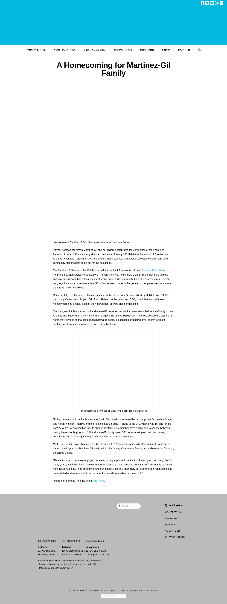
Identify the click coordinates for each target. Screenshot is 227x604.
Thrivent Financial (152, 270)
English (109, 596)
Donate (170, 524)
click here (98, 480)
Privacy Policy (175, 537)
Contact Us (173, 512)
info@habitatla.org (95, 541)
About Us (171, 518)
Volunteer (172, 531)
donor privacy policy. (63, 568)
